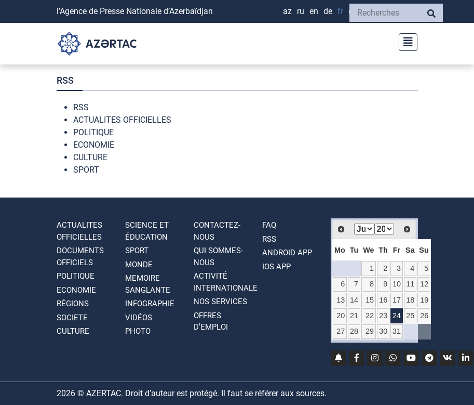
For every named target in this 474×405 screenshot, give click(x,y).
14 (354, 300)
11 (410, 284)
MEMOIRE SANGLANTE (147, 284)
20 (340, 315)
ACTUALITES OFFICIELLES (122, 120)
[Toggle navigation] (405, 41)
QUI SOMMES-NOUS (218, 256)
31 (396, 331)
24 (396, 315)
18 (410, 300)
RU (300, 11)
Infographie (149, 303)
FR (340, 11)
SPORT (86, 170)
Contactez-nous (217, 231)
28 (354, 331)
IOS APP (276, 266)
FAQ (269, 225)
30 (383, 331)
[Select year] (384, 229)
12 (424, 284)
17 (396, 300)
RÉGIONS (73, 303)
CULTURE (90, 157)
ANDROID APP (287, 252)
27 (340, 331)
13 (340, 300)
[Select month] (364, 229)
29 (369, 331)
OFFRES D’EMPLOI (211, 321)
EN (313, 11)
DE (327, 11)
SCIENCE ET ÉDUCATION (147, 231)
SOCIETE (72, 317)
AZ (287, 11)
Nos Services (220, 301)
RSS (81, 107)
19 (424, 300)
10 (396, 284)
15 (369, 300)
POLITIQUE (93, 132)
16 (383, 300)
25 (410, 315)
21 (354, 315)
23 (383, 315)
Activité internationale (226, 282)
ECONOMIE (93, 145)
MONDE (139, 264)
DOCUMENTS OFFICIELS (80, 256)
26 (424, 315)
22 (369, 315)
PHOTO (138, 331)
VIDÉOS (138, 317)
